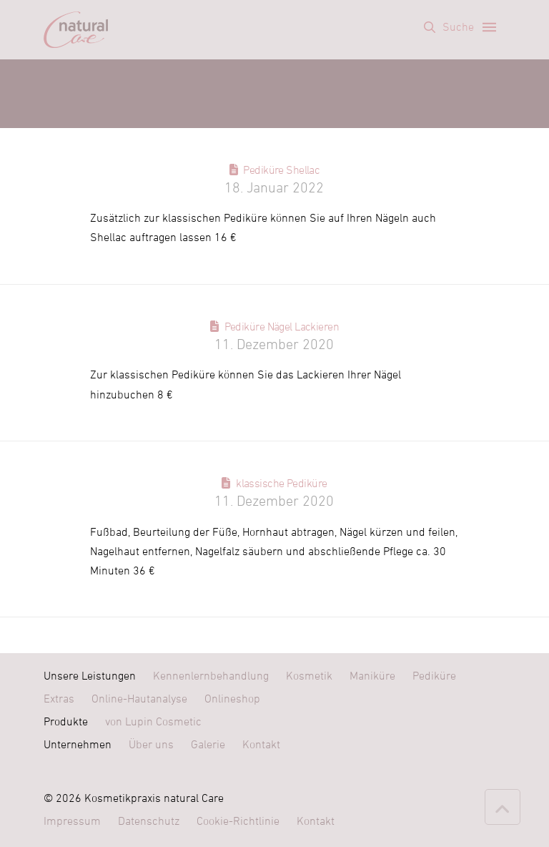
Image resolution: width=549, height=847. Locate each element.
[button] (449, 27)
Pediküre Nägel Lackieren (282, 327)
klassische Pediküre (281, 483)
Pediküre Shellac (281, 170)
